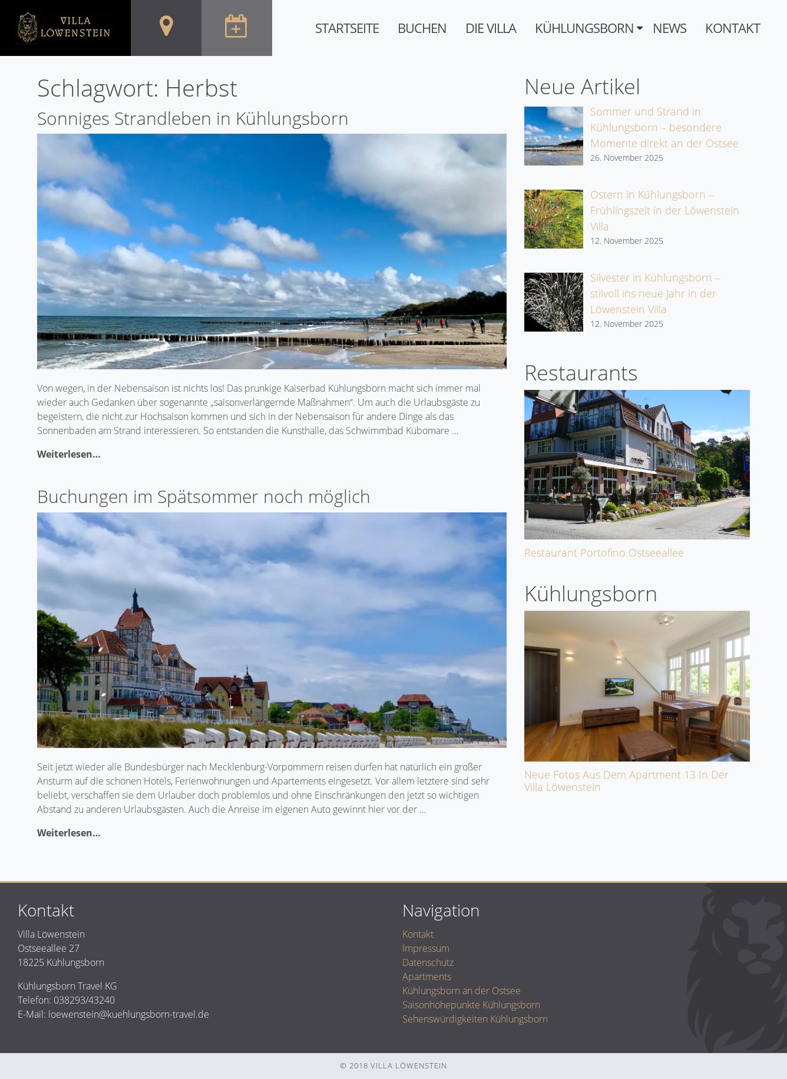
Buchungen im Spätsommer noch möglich (204, 496)
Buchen (422, 28)
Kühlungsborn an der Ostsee (461, 990)
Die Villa (490, 28)
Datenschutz (428, 962)
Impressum (425, 948)
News (669, 28)
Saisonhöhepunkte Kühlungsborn (471, 1004)
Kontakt (732, 28)
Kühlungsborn (584, 28)
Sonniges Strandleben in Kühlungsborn (193, 118)
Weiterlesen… (69, 454)
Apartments (426, 976)
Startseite (347, 28)
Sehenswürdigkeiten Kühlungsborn (475, 1018)
